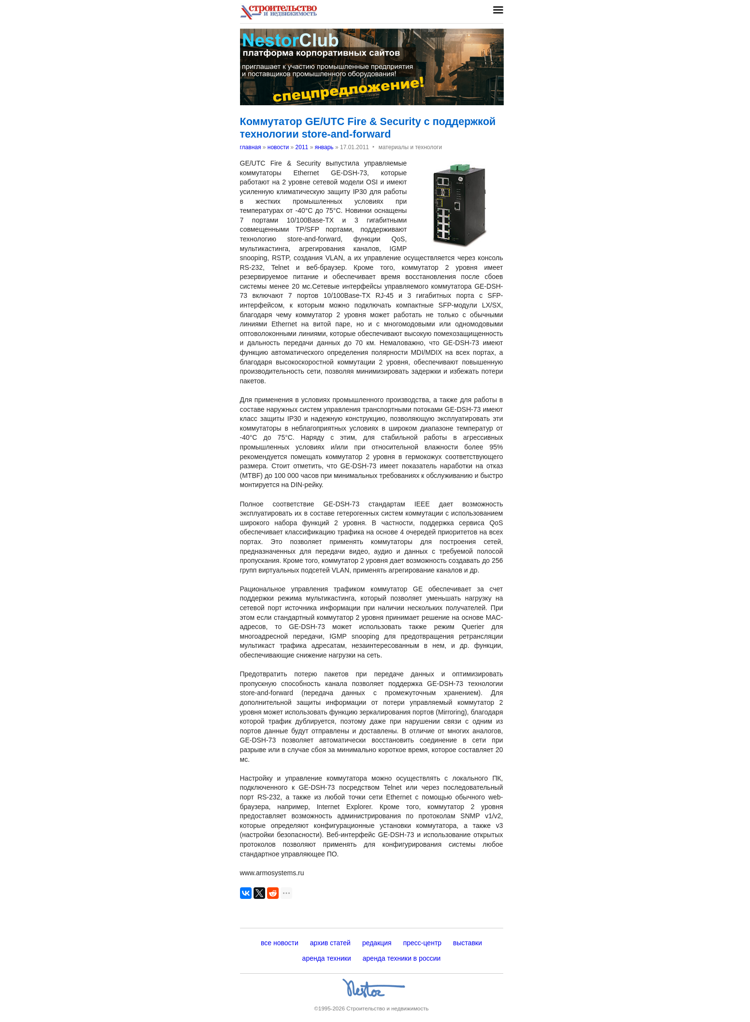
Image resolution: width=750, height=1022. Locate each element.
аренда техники (326, 958)
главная (250, 147)
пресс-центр (422, 943)
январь (324, 147)
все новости (279, 943)
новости (278, 147)
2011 (302, 147)
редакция (377, 943)
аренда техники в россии (402, 958)
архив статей (330, 943)
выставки (467, 943)
